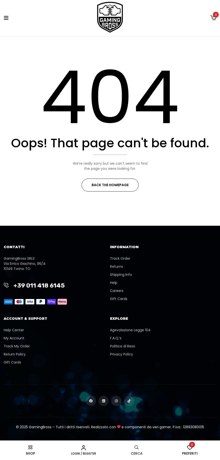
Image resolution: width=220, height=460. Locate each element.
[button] (213, 18)
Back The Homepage (110, 184)
